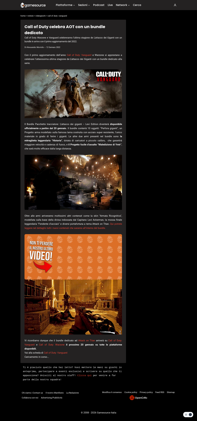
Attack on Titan (86, 340)
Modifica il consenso (112, 392)
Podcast (98, 5)
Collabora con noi (30, 397)
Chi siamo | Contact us (32, 392)
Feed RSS (159, 392)
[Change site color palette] (188, 414)
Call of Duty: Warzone (51, 344)
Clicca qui (84, 375)
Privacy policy (146, 392)
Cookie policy (130, 392)
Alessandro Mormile (35, 47)
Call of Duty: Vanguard (79, 55)
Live (110, 5)
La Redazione (72, 392)
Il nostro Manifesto (55, 392)
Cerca (137, 5)
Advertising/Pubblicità (51, 397)
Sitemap (171, 392)
